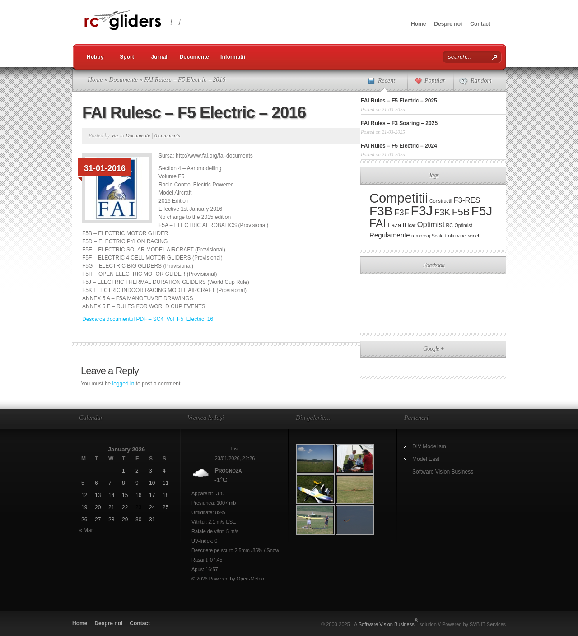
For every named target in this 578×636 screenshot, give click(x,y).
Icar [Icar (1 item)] (412, 225)
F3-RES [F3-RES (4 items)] (467, 200)
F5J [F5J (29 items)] (482, 211)
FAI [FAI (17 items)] (377, 223)
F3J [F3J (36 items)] (421, 210)
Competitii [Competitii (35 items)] (398, 198)
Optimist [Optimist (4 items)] (431, 224)
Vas (115, 135)
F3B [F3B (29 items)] (380, 211)
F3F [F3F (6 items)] (401, 212)
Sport (127, 57)
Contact (480, 24)
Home (418, 24)
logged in (123, 384)
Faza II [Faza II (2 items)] (397, 225)
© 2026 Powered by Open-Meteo (227, 578)
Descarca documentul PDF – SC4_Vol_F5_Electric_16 (147, 319)
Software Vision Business (442, 472)
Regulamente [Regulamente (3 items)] (389, 235)
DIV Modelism (429, 446)
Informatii (232, 57)
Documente (194, 57)
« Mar (86, 530)
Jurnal (159, 57)
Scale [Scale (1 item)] (438, 235)
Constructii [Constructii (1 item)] (440, 201)
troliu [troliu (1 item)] (450, 235)
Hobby (95, 57)
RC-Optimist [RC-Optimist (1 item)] (459, 225)
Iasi (234, 448)
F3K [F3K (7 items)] (442, 212)
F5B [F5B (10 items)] (461, 212)
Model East (425, 459)
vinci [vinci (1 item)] (461, 235)
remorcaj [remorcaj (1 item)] (420, 235)
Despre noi (448, 24)
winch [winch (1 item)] (474, 235)
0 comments (167, 135)
